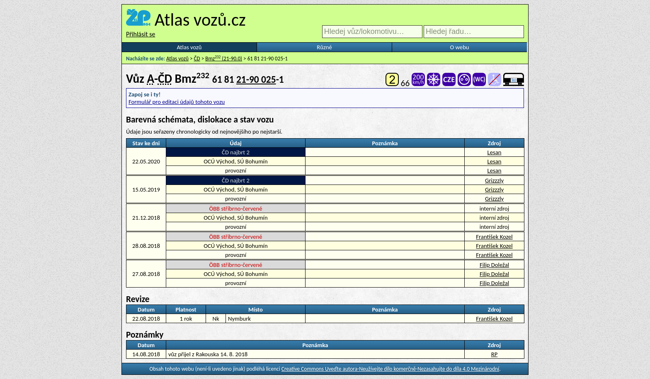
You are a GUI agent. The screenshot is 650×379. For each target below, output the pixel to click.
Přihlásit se (140, 34)
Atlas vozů (189, 47)
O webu (459, 47)
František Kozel (494, 236)
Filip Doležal (494, 265)
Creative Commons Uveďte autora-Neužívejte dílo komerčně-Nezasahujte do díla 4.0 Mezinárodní (390, 368)
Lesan (495, 152)
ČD (197, 58)
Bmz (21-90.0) (223, 58)
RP (494, 354)
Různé (324, 47)
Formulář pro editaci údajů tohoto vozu (177, 102)
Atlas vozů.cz (200, 19)
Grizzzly (494, 180)
